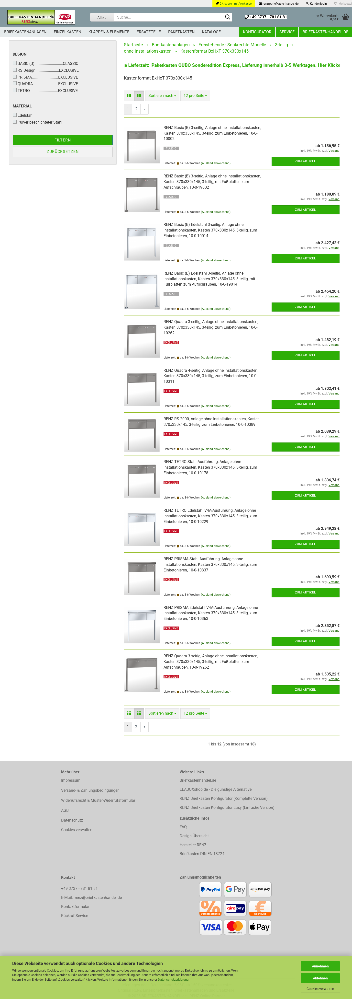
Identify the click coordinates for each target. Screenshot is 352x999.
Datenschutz (72, 820)
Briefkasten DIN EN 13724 (202, 853)
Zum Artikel (305, 161)
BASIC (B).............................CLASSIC (45, 63)
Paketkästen (181, 32)
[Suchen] (227, 17)
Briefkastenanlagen (25, 32)
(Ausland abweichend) (216, 163)
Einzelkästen (67, 32)
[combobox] (162, 96)
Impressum (70, 780)
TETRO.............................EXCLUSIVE (45, 90)
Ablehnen (320, 978)
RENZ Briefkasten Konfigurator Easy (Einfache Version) (227, 807)
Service (287, 32)
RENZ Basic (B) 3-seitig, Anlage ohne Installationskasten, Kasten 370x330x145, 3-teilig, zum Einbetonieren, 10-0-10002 (212, 133)
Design (19, 54)
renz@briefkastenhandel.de (278, 3)
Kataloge (211, 32)
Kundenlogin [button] (316, 3)
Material (22, 106)
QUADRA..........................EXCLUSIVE (45, 83)
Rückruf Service (74, 915)
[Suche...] (102, 17)
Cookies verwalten (320, 989)
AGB (65, 810)
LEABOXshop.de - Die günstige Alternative (216, 789)
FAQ (183, 827)
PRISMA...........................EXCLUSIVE (45, 77)
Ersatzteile (149, 32)
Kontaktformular (75, 906)
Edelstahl (23, 115)
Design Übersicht (194, 836)
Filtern (63, 140)
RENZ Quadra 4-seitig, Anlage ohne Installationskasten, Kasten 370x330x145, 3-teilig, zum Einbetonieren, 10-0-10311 (211, 376)
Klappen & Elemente (108, 32)
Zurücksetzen (63, 151)
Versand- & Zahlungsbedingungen (90, 790)
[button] (129, 96)
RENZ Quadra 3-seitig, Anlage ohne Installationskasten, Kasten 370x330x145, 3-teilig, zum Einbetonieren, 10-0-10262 (211, 327)
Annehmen (320, 966)
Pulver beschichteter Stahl (37, 122)
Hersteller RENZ (193, 845)
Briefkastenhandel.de (325, 32)
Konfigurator (257, 32)
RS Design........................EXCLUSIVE (46, 70)
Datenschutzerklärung (173, 979)
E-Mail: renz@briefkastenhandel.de (91, 897)
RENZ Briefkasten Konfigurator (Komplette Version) (224, 798)
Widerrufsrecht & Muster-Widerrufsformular (98, 800)
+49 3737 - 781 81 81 (266, 17)
